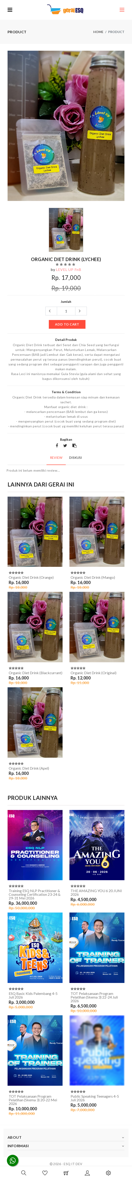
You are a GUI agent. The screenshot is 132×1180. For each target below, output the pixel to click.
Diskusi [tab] (75, 457)
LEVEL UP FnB (68, 269)
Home (98, 32)
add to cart (67, 324)
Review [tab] (56, 457)
